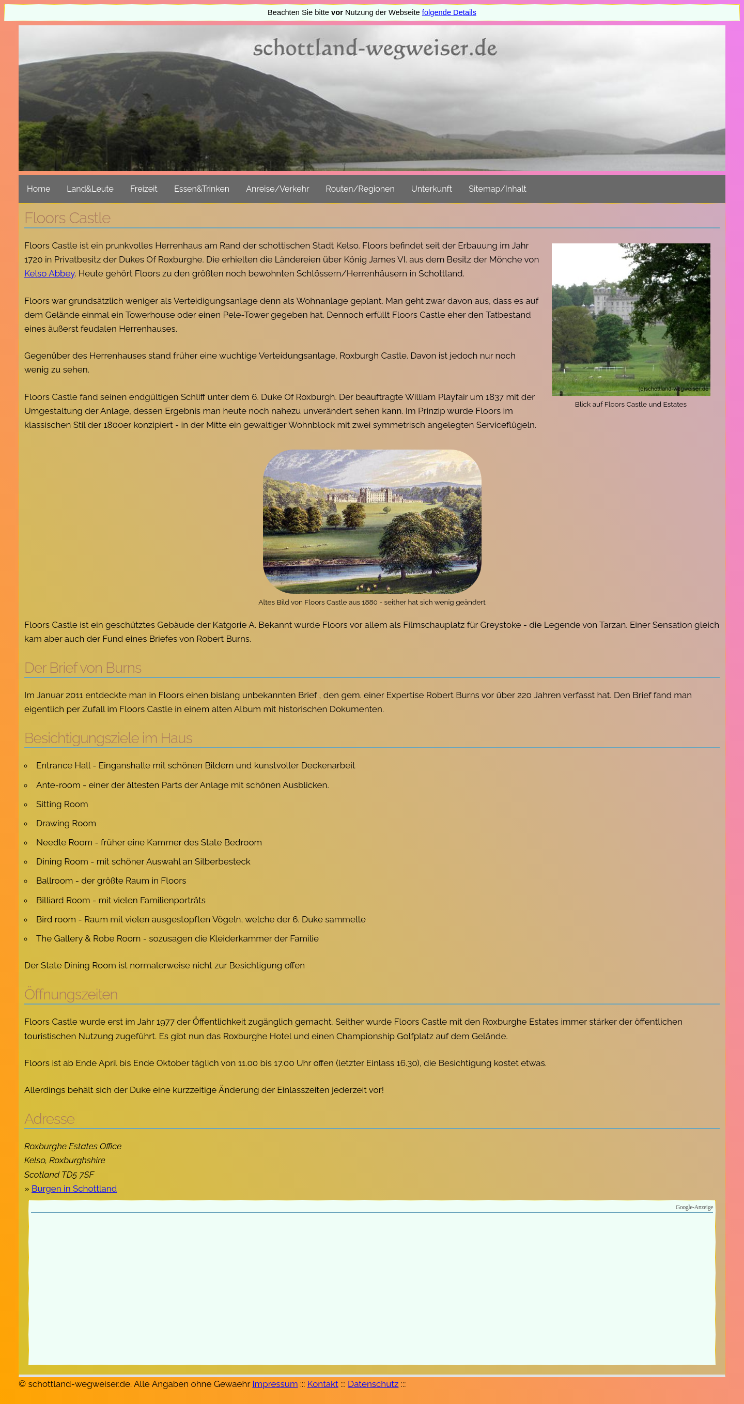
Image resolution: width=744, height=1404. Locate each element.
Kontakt (322, 1384)
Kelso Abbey (49, 273)
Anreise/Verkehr (277, 189)
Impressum (275, 1384)
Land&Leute (90, 189)
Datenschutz (373, 1384)
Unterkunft (431, 189)
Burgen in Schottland (74, 1188)
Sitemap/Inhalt (497, 189)
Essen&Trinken (201, 189)
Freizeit (144, 189)
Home (38, 189)
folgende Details (449, 12)
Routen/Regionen (360, 189)
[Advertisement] (372, 1290)
